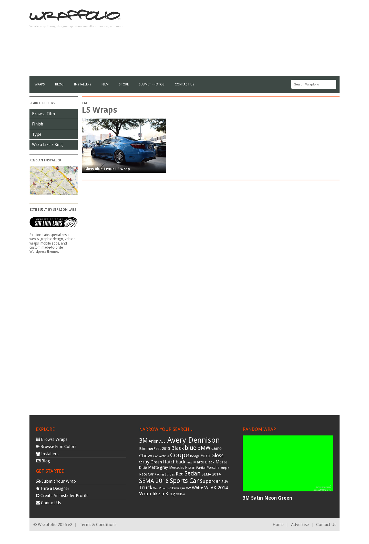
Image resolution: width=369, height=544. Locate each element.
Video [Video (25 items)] (163, 488)
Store (124, 84)
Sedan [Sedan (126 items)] (192, 473)
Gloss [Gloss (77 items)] (217, 456)
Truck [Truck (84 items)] (145, 487)
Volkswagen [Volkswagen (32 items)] (176, 488)
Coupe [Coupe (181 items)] (179, 455)
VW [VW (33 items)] (188, 488)
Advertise (300, 524)
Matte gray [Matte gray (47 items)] (158, 467)
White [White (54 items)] (197, 487)
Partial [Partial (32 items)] (201, 468)
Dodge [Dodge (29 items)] (194, 456)
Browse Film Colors (56, 446)
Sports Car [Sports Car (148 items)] (184, 480)
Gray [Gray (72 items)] (144, 462)
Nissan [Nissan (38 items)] (190, 467)
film (105, 84)
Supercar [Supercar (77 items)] (210, 481)
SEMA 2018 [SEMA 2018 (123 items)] (154, 480)
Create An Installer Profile (62, 495)
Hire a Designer (52, 488)
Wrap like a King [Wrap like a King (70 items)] (157, 494)
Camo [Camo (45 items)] (216, 448)
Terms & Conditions (98, 524)
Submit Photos (152, 84)
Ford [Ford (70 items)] (205, 456)
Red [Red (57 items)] (179, 474)
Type (36, 134)
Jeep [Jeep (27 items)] (189, 462)
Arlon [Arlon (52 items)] (153, 441)
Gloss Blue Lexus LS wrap (107, 169)
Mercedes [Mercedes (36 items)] (176, 467)
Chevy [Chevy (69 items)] (145, 456)
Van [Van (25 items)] (155, 488)
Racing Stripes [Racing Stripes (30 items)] (165, 474)
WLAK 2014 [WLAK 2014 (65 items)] (216, 487)
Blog (59, 84)
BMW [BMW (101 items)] (203, 448)
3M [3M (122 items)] (143, 440)
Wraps (40, 84)
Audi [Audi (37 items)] (162, 441)
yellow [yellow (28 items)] (180, 494)
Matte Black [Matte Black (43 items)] (203, 462)
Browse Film (43, 113)
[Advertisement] (246, 40)
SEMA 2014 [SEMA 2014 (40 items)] (211, 474)
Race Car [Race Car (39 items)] (146, 474)
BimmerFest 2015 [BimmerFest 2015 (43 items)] (154, 448)
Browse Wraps (51, 439)
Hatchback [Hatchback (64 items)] (174, 461)
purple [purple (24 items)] (224, 468)
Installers (82, 84)
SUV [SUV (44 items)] (224, 481)
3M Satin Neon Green (267, 498)
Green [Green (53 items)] (156, 462)
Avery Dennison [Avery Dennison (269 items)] (193, 440)
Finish (37, 124)
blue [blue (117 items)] (190, 447)
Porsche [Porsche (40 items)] (213, 467)
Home (278, 524)
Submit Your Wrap (56, 481)
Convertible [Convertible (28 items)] (161, 456)
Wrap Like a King (47, 144)
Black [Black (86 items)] (177, 448)
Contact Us (184, 84)
